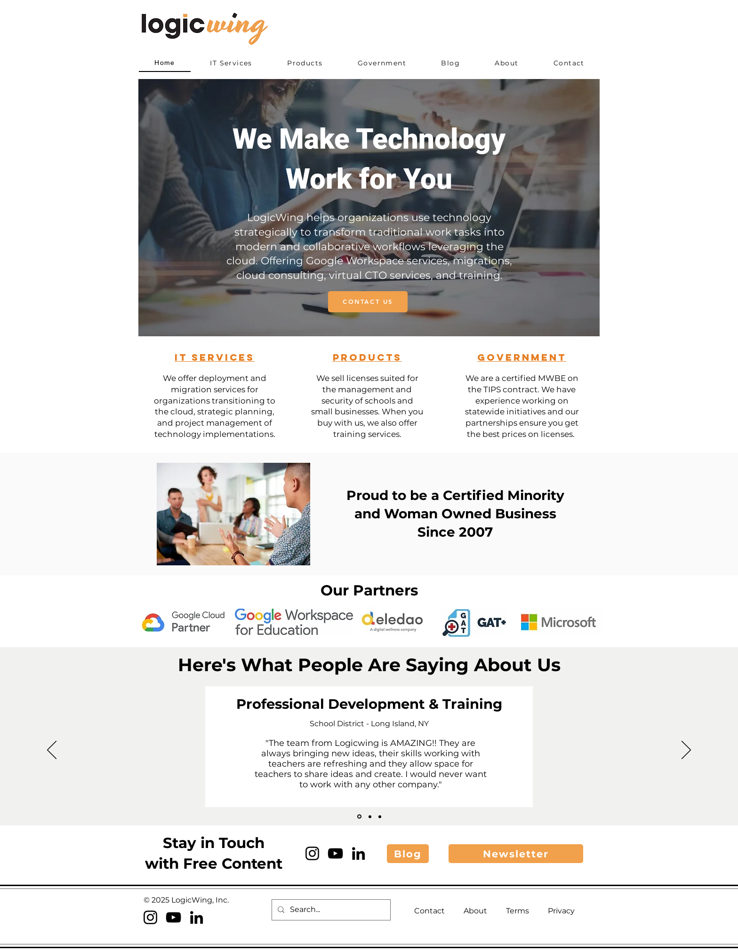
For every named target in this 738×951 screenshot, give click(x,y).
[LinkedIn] (358, 853)
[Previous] (51, 751)
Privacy (561, 910)
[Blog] (408, 853)
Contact (429, 910)
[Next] (686, 751)
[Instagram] (312, 853)
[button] (516, 853)
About (475, 910)
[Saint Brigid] (370, 816)
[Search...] (330, 910)
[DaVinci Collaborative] (379, 816)
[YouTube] (335, 853)
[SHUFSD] (359, 817)
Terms (517, 910)
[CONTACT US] (368, 301)
